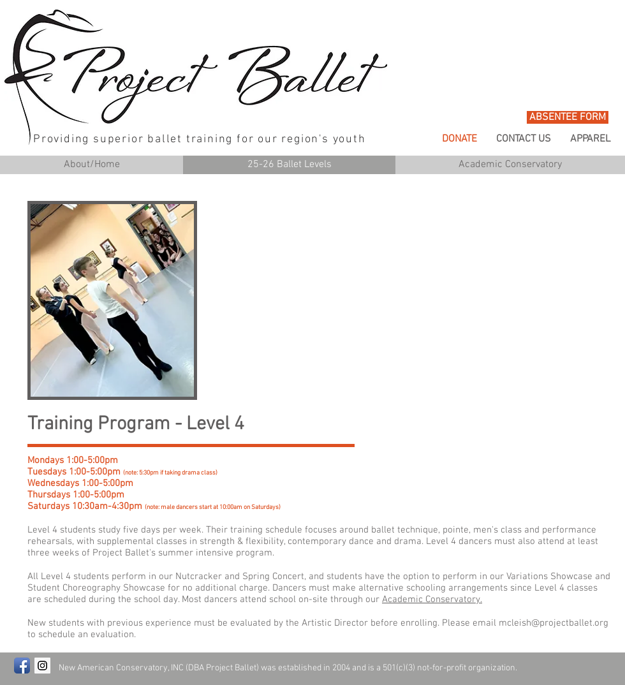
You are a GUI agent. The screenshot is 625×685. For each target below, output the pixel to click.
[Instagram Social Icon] (42, 666)
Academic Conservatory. (432, 599)
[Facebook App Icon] (22, 666)
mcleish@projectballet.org (553, 623)
